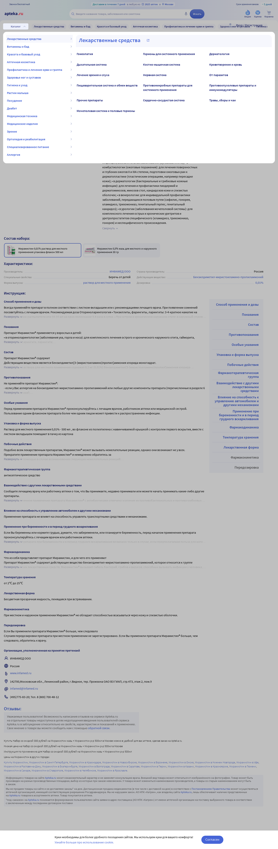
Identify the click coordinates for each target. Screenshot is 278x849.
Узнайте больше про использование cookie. (84, 842)
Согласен (212, 839)
